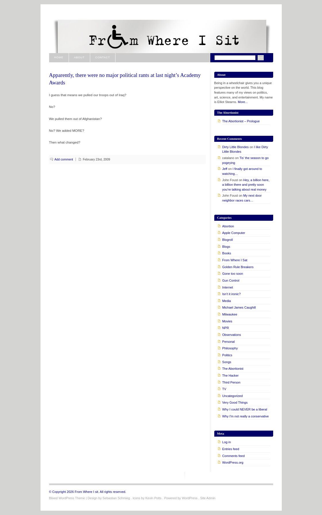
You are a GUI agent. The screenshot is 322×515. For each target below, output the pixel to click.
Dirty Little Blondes (235, 147)
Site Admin (207, 498)
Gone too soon (232, 273)
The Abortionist (233, 368)
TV (224, 389)
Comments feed (233, 456)
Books (226, 253)
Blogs (226, 246)
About (79, 57)
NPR (225, 328)
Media (226, 301)
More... (243, 102)
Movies (227, 321)
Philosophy (230, 348)
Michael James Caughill (239, 307)
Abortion (228, 226)
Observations (231, 334)
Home (58, 57)
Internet (227, 287)
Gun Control (231, 280)
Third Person (231, 382)
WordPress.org (233, 462)
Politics (227, 355)
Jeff (224, 169)
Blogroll (227, 239)
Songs (226, 362)
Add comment (64, 159)
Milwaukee (229, 314)
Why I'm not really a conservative (245, 416)
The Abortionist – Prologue (241, 121)
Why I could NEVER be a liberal (244, 409)
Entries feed (230, 449)
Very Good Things (235, 402)
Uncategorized (232, 396)
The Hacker (230, 375)
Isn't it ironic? (231, 294)
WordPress (190, 498)
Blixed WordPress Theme (67, 498)
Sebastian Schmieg (116, 498)
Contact (102, 57)
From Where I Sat (234, 260)
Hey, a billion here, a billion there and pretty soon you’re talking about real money (245, 184)
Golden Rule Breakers (238, 267)
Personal (228, 341)
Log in (226, 442)
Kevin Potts (153, 498)
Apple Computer (233, 233)
